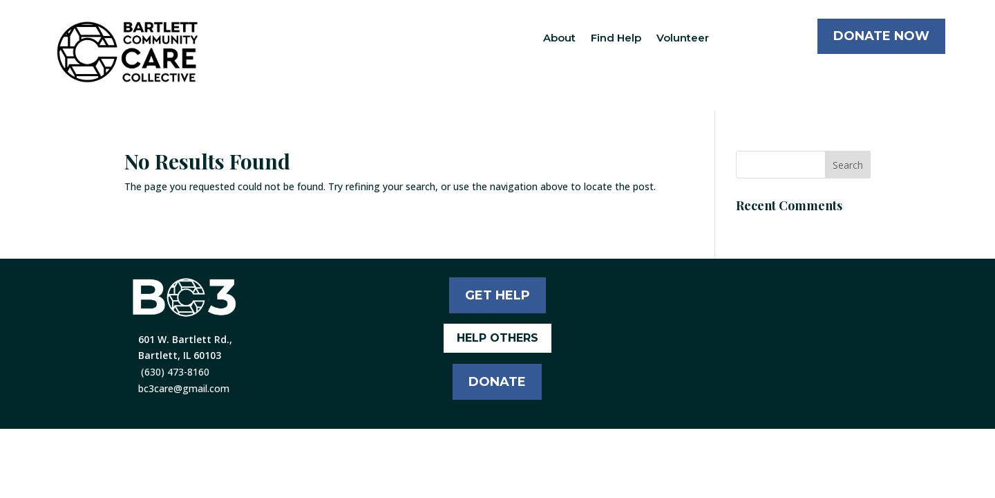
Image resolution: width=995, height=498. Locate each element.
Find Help (616, 37)
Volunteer (682, 37)
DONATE (497, 381)
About (559, 37)
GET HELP (497, 295)
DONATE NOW (881, 36)
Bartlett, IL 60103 (179, 355)
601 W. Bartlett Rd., (185, 339)
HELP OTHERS (497, 337)
